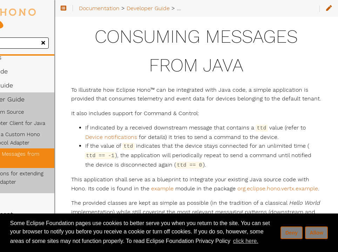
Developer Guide (34, 99)
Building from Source (37, 112)
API (15, 191)
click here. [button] (245, 241)
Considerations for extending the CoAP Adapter (51, 169)
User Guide (26, 71)
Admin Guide (29, 85)
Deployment (29, 205)
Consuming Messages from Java (51, 154)
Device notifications (200, 146)
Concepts (23, 57)
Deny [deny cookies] (291, 233)
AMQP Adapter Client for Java (47, 123)
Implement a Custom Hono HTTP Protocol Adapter (52, 138)
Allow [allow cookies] (316, 233)
